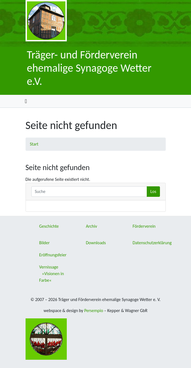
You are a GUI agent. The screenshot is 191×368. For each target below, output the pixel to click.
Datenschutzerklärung (152, 242)
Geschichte (49, 226)
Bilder (44, 242)
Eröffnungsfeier (53, 254)
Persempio (93, 310)
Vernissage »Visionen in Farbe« (51, 273)
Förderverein (144, 226)
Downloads (96, 242)
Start (34, 144)
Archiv (91, 226)
